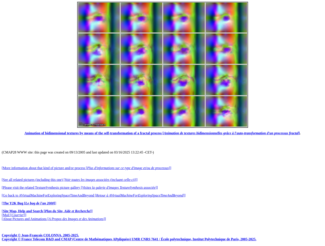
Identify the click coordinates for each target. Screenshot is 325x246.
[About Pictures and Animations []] (54, 219)
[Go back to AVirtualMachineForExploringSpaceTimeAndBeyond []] (93, 195)
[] (29, 203)
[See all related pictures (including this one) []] (69, 180)
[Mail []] (14, 215)
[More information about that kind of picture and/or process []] (86, 168)
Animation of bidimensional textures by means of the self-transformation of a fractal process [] (162, 133)
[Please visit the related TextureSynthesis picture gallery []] (80, 187)
